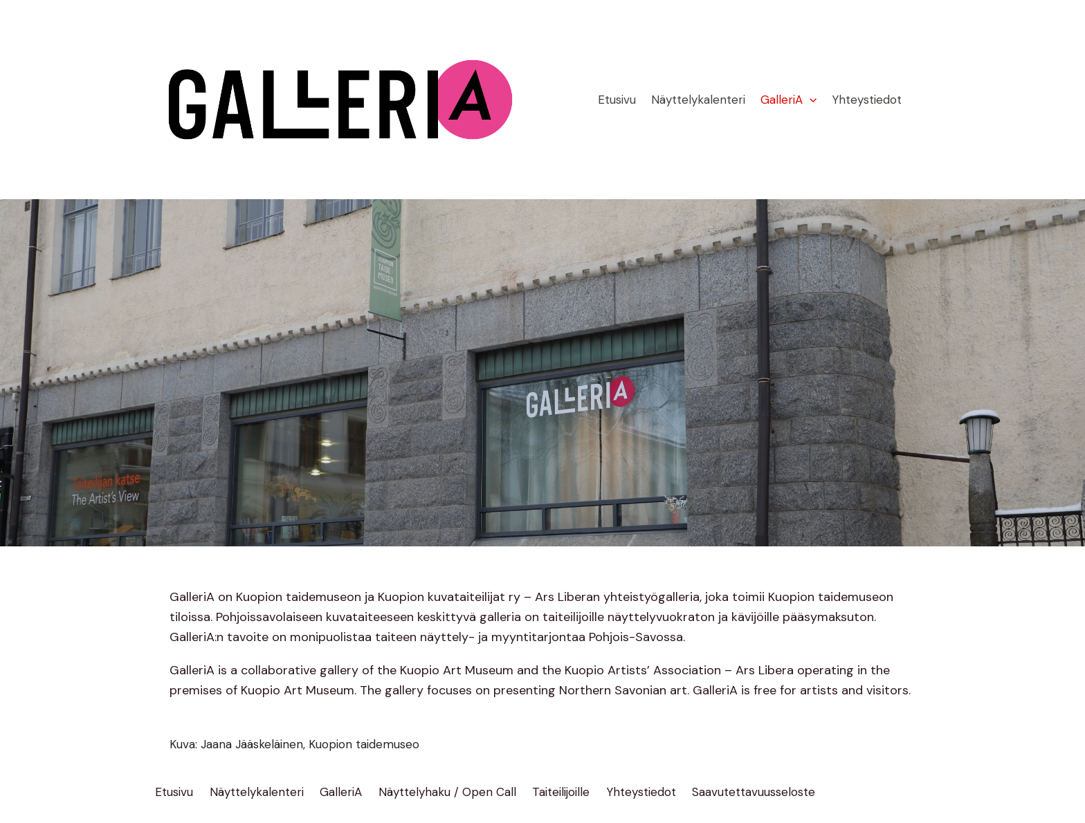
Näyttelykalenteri (698, 99)
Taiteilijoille (561, 791)
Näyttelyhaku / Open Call (447, 791)
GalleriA (788, 99)
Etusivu (617, 99)
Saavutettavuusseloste (753, 791)
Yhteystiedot (867, 99)
